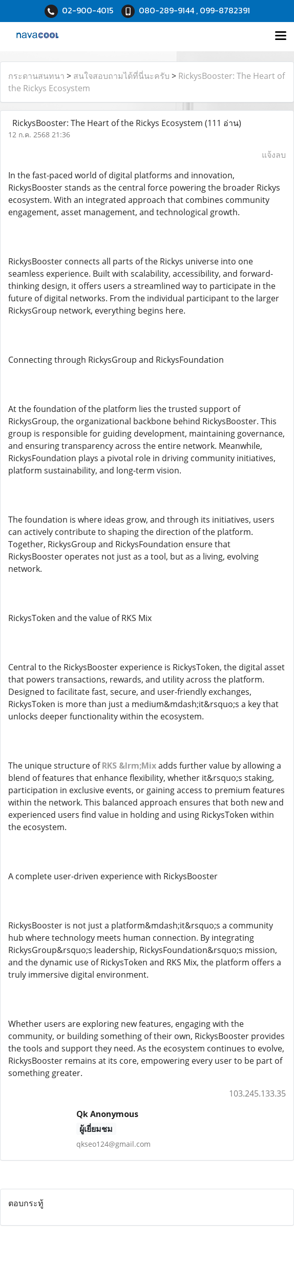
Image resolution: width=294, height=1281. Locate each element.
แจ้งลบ (274, 154)
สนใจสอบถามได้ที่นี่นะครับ (121, 75)
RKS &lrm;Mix (129, 765)
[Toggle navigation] (280, 36)
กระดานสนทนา (36, 75)
